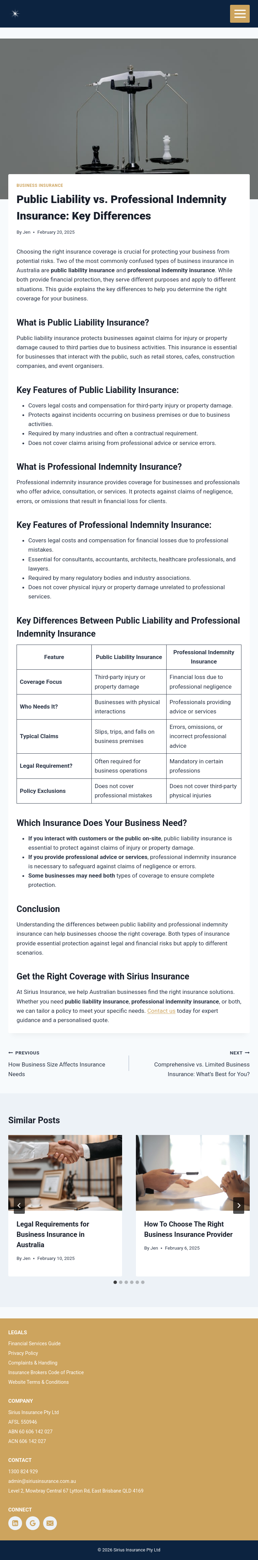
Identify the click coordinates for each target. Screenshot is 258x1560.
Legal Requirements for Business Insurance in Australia (53, 1234)
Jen (26, 232)
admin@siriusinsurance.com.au (42, 1481)
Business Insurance (40, 185)
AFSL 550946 (22, 1422)
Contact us (161, 1010)
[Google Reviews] (33, 1523)
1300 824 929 (23, 1471)
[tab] (115, 1282)
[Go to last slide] (19, 1205)
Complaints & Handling (32, 1363)
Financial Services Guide (34, 1343)
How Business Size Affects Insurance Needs (65, 1063)
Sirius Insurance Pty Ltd (33, 1412)
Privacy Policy (23, 1353)
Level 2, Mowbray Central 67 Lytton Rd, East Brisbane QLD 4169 (75, 1491)
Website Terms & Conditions (39, 1382)
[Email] (50, 1523)
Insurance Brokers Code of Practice (46, 1372)
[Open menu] (240, 13)
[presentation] (65, 1173)
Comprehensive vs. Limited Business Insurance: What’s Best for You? (192, 1063)
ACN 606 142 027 (27, 1441)
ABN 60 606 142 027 (30, 1431)
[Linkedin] (15, 1523)
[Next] (238, 1205)
